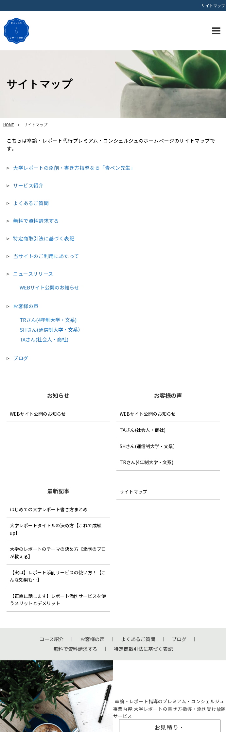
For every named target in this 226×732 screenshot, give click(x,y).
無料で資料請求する (36, 220)
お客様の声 (26, 306)
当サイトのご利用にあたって (46, 256)
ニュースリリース (33, 273)
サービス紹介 (28, 185)
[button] (216, 31)
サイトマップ (133, 491)
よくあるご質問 (31, 203)
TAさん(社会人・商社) (44, 339)
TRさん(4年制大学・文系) (48, 319)
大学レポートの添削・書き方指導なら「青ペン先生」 (74, 167)
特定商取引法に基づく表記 (43, 238)
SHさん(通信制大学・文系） (51, 329)
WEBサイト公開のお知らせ (49, 287)
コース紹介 (52, 639)
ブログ (20, 358)
